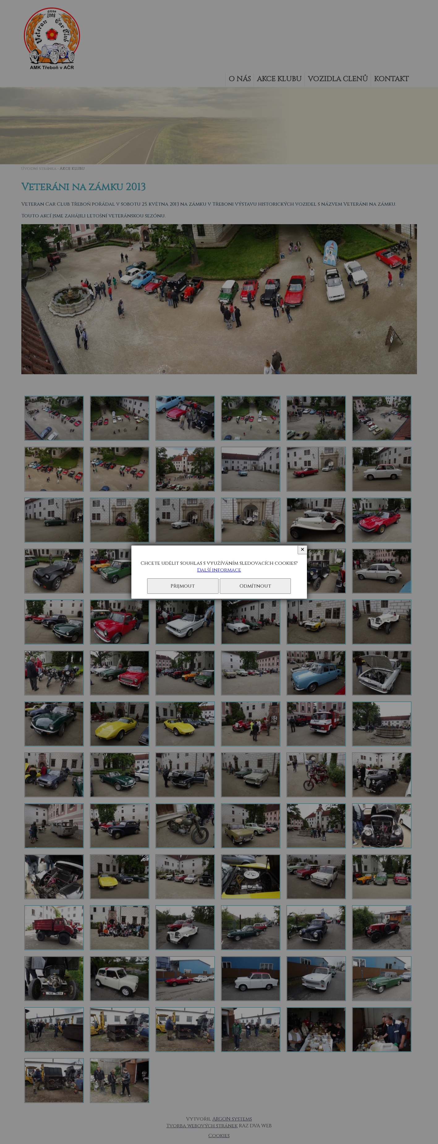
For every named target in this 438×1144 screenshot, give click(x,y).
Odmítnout (255, 586)
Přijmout (183, 586)
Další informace (219, 570)
